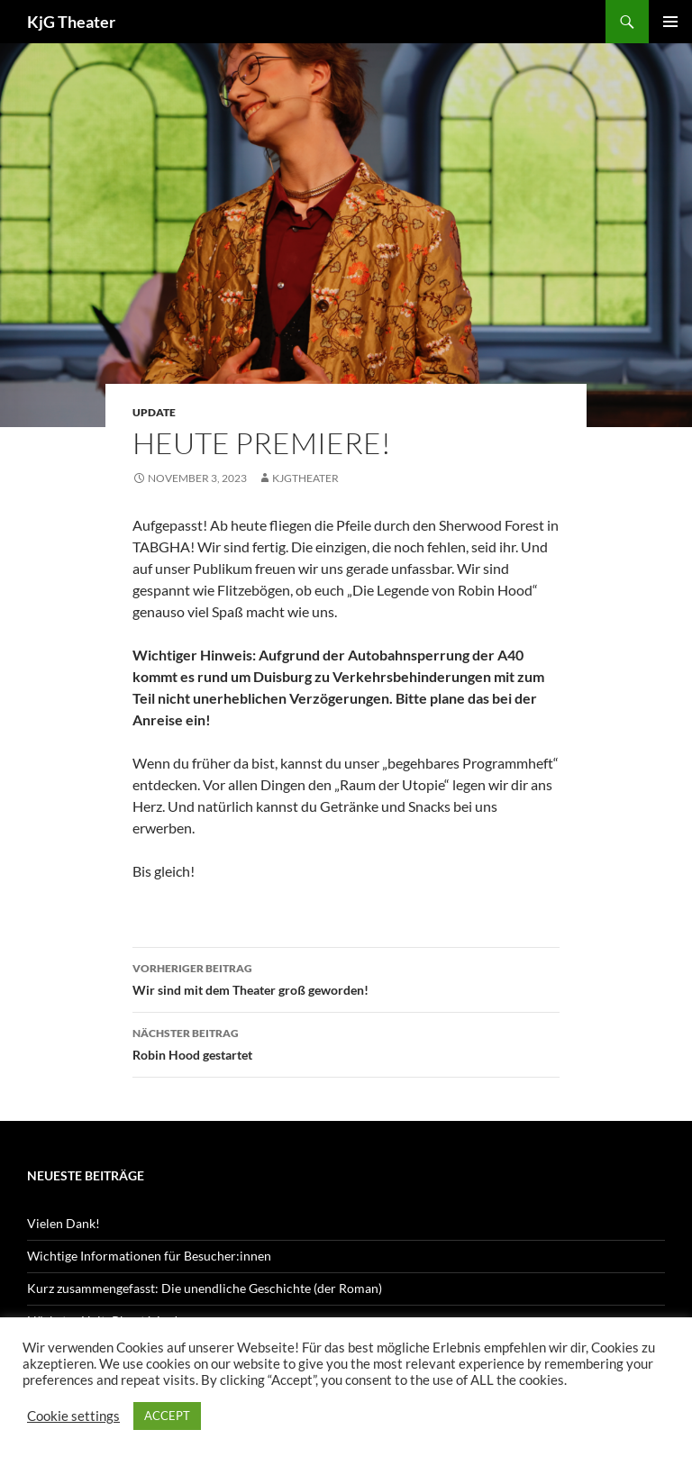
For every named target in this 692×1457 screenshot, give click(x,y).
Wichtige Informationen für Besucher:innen (149, 1255)
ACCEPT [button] (167, 1415)
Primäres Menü (670, 21)
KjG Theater (71, 22)
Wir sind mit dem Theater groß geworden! (346, 977)
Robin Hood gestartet (346, 1042)
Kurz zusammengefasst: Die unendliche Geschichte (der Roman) (204, 1288)
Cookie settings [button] (73, 1416)
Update (154, 412)
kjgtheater (305, 478)
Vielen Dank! (63, 1223)
